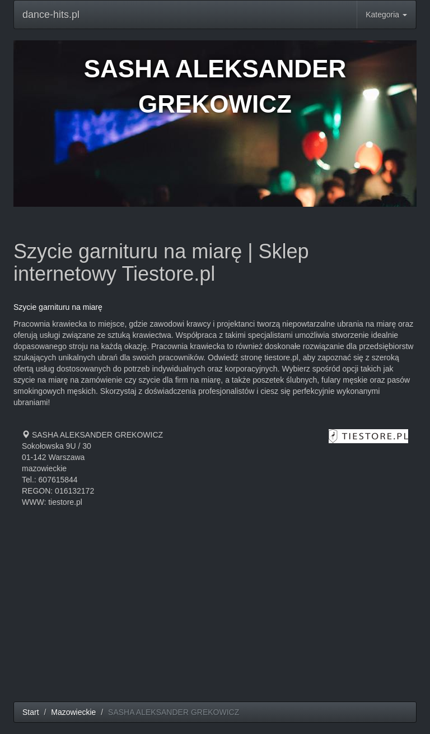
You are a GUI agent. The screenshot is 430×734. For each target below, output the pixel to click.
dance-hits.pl (51, 14)
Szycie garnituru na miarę (57, 307)
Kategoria (386, 14)
